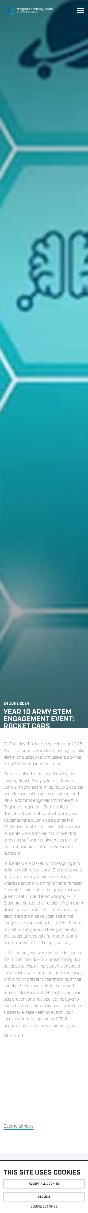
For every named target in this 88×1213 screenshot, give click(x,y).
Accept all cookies (44, 1184)
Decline (44, 1197)
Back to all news (19, 1126)
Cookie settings (44, 1206)
